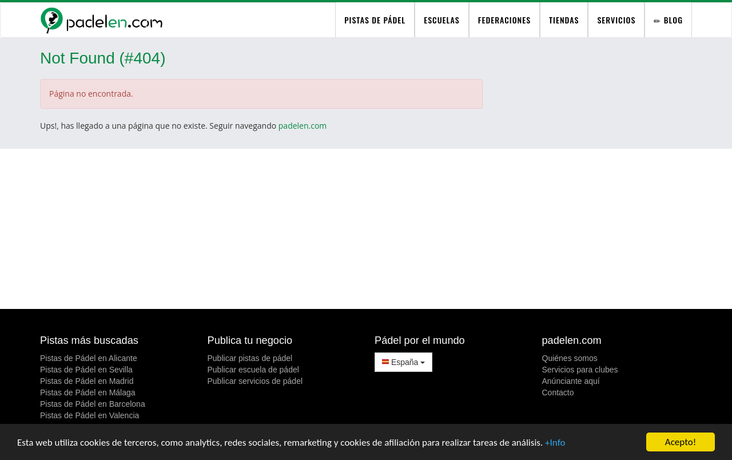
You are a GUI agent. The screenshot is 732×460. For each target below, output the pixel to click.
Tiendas (564, 20)
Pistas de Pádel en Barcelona (92, 404)
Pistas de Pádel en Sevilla (86, 369)
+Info (555, 443)
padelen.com (303, 125)
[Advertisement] (366, 229)
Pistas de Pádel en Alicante (88, 358)
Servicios (616, 20)
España (403, 362)
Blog (668, 20)
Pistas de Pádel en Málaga (88, 392)
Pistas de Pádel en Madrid (86, 381)
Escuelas (441, 20)
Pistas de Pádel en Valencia (89, 415)
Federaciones (504, 20)
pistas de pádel (374, 20)
